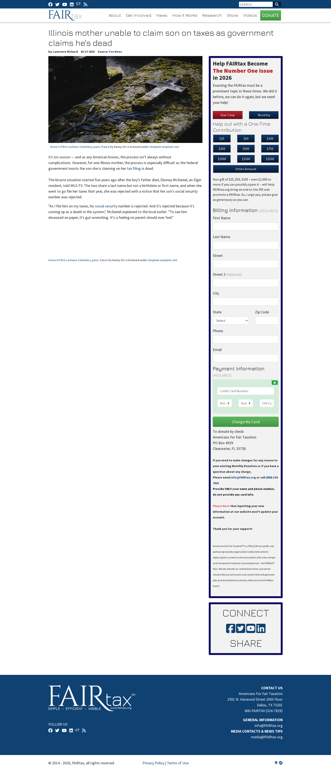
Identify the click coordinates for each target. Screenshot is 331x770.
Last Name (221, 236)
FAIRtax (65, 15)
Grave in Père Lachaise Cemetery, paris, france (80, 147)
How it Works (184, 15)
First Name (221, 217)
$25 (222, 138)
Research (212, 15)
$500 (246, 149)
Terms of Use (178, 762)
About (115, 15)
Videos (250, 15)
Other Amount (245, 169)
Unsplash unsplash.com (164, 147)
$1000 (222, 159)
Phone (218, 330)
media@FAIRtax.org (267, 736)
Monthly (264, 115)
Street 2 (227, 274)
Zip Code (262, 312)
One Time (228, 115)
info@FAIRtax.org (243, 477)
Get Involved (138, 15)
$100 (270, 138)
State (217, 312)
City (216, 293)
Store (232, 15)
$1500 (246, 159)
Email (217, 349)
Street (218, 255)
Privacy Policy (153, 762)
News (161, 15)
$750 (270, 149)
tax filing (134, 168)
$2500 (270, 159)
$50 (246, 138)
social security (106, 206)
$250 (222, 149)
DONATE (270, 15)
